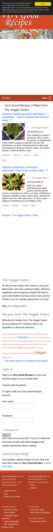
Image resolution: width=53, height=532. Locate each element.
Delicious (5, 341)
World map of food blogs (40, 512)
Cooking (42, 337)
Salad (36, 155)
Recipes (6, 98)
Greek (14, 341)
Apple (9, 334)
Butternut (29, 334)
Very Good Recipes (9, 476)
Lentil (49, 341)
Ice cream (43, 341)
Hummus (37, 341)
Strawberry (5, 353)
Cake (45, 334)
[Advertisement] (26, 66)
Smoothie (31, 348)
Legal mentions (10, 491)
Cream (47, 337)
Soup (36, 348)
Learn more (37, 12)
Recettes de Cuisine (38, 521)
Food (10, 341)
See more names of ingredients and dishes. (27, 361)
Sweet (12, 353)
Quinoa (4, 348)
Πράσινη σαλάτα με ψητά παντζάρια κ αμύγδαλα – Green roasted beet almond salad (25, 117)
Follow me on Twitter (12, 496)
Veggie (4, 357)
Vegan (40, 352)
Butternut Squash (38, 334)
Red (9, 348)
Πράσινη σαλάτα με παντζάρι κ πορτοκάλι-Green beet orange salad (22, 169)
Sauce (25, 348)
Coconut (31, 337)
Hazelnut (25, 341)
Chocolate (22, 337)
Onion (16, 344)
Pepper (31, 344)
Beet (4, 160)
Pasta (26, 344)
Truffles (31, 353)
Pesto (36, 344)
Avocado (14, 334)
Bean (19, 334)
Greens (26, 155)
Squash (41, 348)
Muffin (4, 344)
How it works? (9, 512)
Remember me (11, 430)
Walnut (9, 357)
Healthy (31, 341)
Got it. (43, 4)
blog (5, 494)
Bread (24, 334)
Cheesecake (6, 337)
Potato (45, 344)
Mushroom (10, 344)
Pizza (40, 344)
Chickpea (14, 337)
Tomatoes (25, 353)
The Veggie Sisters (40, 128)
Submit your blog (11, 510)
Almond (16, 155)
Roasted (6, 155)
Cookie (36, 337)
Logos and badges (11, 521)
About (32, 485)
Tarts (20, 353)
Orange (5, 205)
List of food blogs (37, 510)
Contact (33, 488)
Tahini (16, 353)
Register (34, 438)
